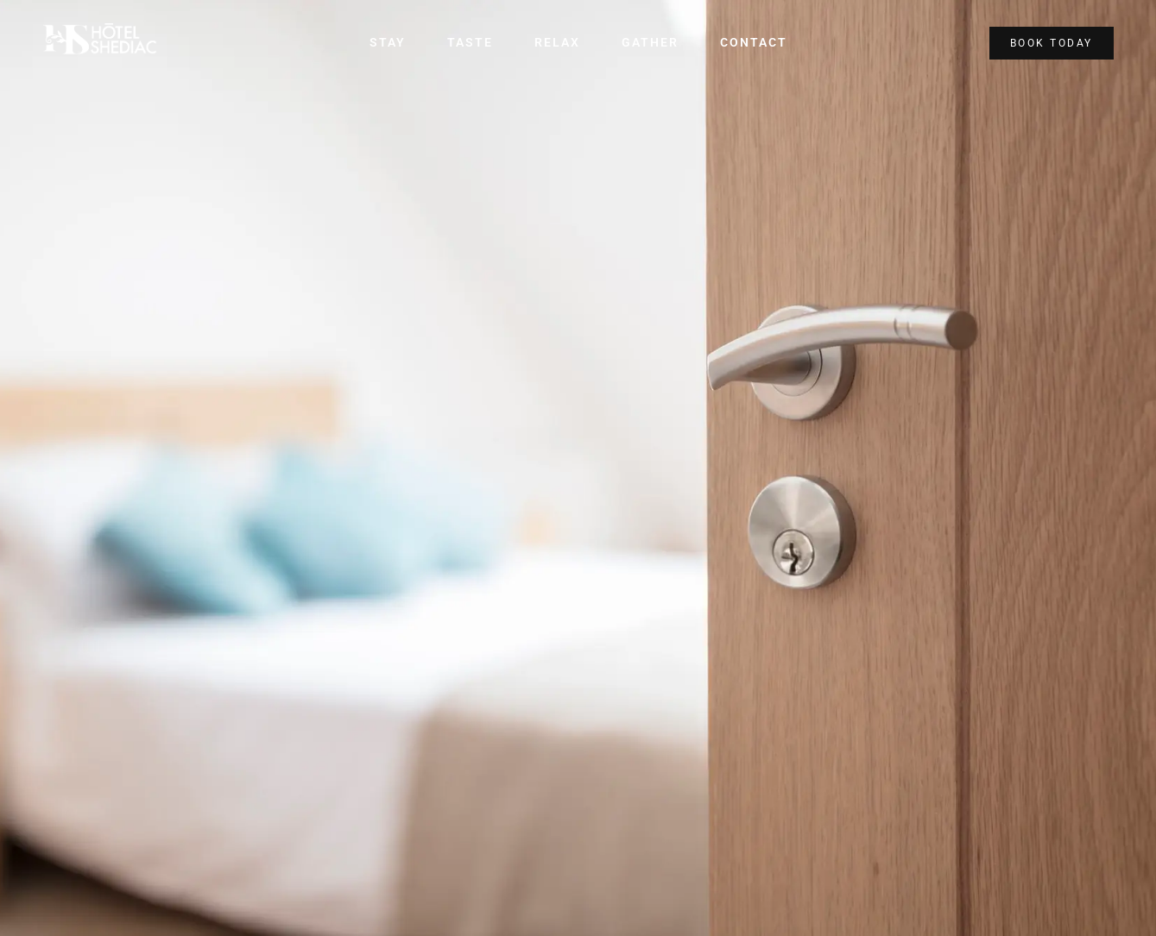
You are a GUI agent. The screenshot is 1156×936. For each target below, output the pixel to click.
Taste (474, 42)
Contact (747, 42)
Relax (558, 42)
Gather (647, 42)
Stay (395, 42)
